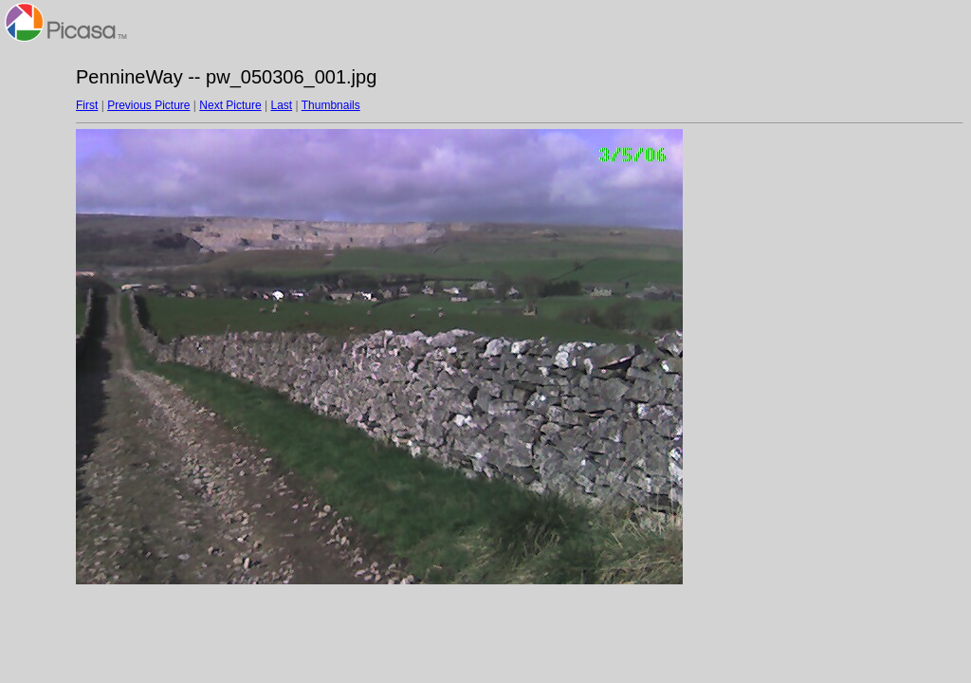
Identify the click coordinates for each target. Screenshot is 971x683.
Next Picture (230, 105)
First (87, 105)
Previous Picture (148, 105)
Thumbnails (331, 105)
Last (281, 105)
